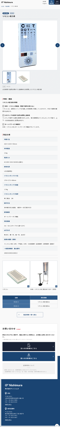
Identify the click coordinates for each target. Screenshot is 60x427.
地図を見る (8, 404)
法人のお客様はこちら (37, 347)
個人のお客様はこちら (37, 357)
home (2, 6)
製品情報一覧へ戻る (28, 315)
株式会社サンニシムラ (13, 387)
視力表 (12, 13)
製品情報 (8, 6)
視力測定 (5, 13)
